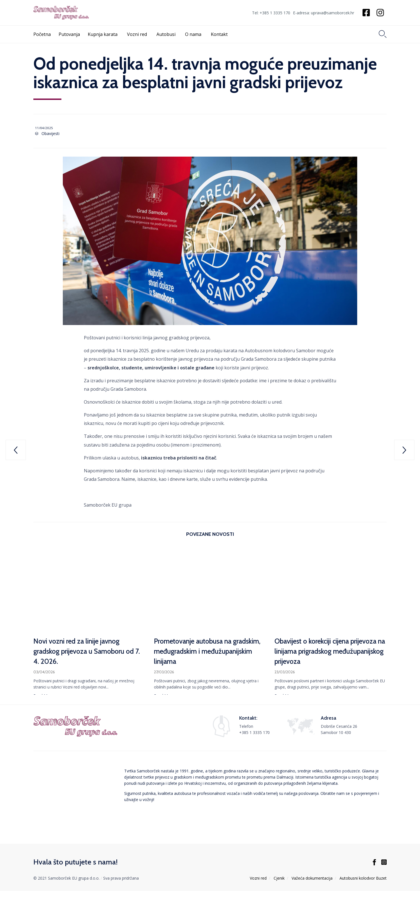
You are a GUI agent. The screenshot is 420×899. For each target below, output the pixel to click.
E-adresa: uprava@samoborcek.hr (323, 13)
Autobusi (166, 34)
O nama (194, 34)
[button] (43, 697)
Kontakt (220, 34)
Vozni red (138, 34)
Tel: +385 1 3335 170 (271, 13)
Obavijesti (49, 134)
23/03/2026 (284, 673)
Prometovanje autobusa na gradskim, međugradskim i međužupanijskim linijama (196, 652)
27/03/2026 (164, 673)
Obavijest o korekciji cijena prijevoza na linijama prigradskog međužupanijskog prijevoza (326, 652)
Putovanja (69, 34)
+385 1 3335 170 (254, 741)
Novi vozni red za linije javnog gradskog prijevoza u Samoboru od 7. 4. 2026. (88, 652)
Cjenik (279, 886)
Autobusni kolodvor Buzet (363, 886)
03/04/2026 (44, 673)
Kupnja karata (103, 34)
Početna (42, 34)
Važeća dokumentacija (312, 886)
